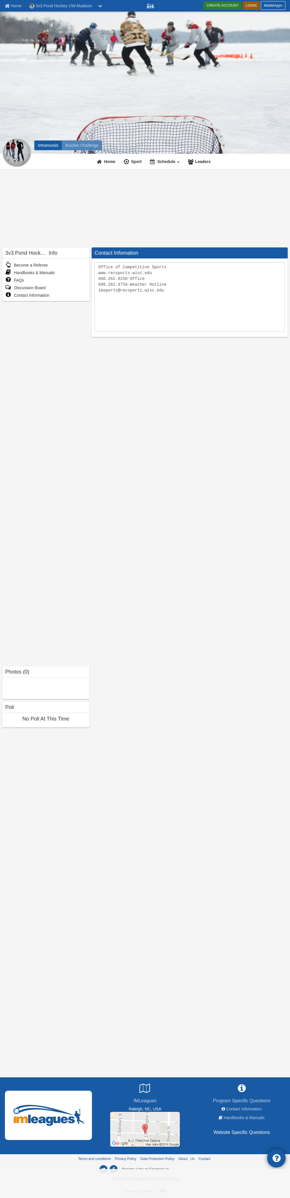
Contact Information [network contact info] (244, 1109)
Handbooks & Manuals (30, 272)
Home (109, 161)
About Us (186, 1159)
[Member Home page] (13, 5)
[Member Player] (151, 5)
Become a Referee (26, 265)
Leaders (203, 161)
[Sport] (133, 161)
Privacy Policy (126, 1159)
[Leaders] (200, 161)
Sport (136, 161)
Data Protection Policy (157, 1159)
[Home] (107, 161)
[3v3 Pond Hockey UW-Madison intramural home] (48, 145)
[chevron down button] (100, 5)
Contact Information (27, 295)
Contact (205, 1159)
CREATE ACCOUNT (222, 5)
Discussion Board (25, 287)
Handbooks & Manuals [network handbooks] (244, 1117)
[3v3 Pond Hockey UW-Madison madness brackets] (82, 145)
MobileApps (273, 5)
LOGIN (251, 5)
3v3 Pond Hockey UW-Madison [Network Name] (60, 6)
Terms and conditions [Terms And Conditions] (94, 1159)
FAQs (14, 280)
